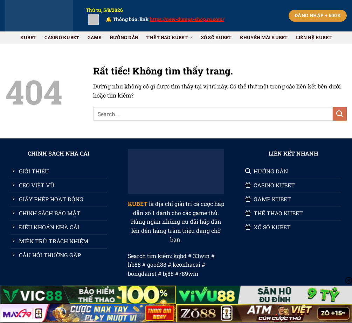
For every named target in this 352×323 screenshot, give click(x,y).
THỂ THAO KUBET (169, 37)
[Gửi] (340, 114)
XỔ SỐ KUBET (216, 37)
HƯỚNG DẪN (124, 37)
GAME (95, 37)
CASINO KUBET (61, 37)
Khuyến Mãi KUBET (264, 37)
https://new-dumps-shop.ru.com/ (192, 19)
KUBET (28, 37)
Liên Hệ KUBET (314, 37)
